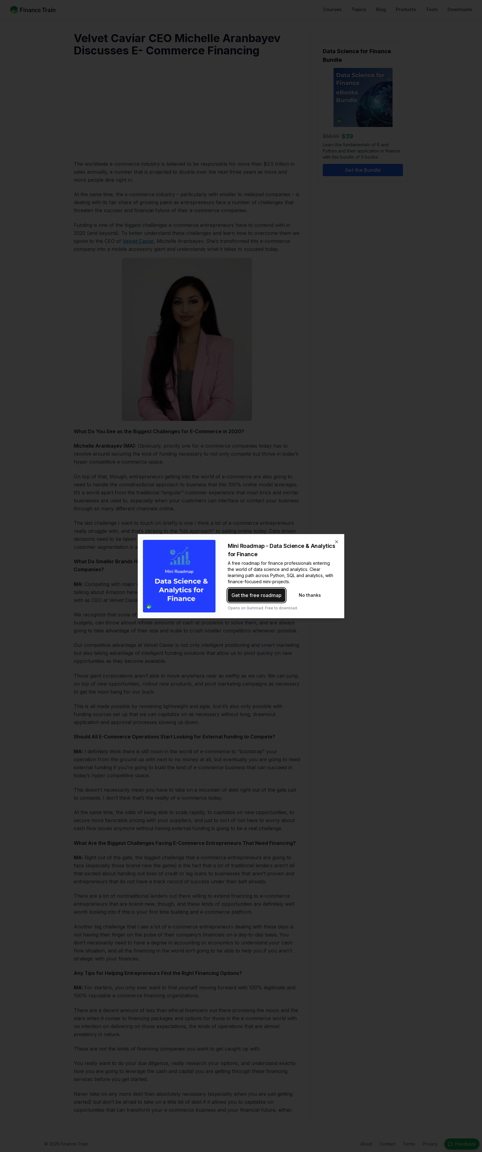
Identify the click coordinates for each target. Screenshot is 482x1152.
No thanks (310, 595)
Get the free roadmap (256, 595)
